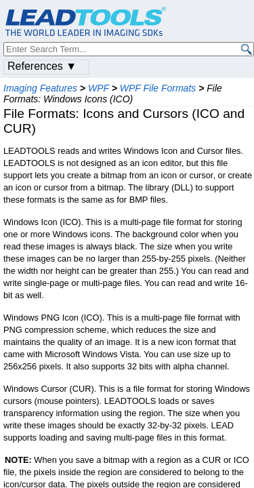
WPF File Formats (158, 88)
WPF (98, 88)
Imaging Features (40, 88)
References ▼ (42, 66)
